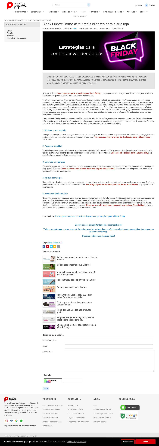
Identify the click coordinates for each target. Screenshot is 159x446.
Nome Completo (49, 340)
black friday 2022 (55, 243)
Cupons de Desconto (76, 414)
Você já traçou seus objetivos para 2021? (76, 280)
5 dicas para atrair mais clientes (72, 287)
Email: (45, 346)
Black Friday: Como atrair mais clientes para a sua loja (33, 20)
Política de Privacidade (51, 409)
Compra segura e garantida (53, 405)
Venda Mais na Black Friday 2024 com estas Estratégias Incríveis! (74, 296)
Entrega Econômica (75, 409)
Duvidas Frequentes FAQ (103, 409)
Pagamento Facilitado (76, 418)
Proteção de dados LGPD (52, 422)
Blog (95, 405)
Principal (7, 20)
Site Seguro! (129, 407)
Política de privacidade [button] (76, 442)
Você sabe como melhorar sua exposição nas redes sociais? (76, 273)
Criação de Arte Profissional (78, 422)
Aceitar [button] (145, 442)
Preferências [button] (128, 442)
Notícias (10, 35)
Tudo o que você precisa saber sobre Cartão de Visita (74, 303)
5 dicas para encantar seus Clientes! (74, 265)
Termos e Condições (50, 414)
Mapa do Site (48, 426)
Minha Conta (73, 405)
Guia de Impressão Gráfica (103, 414)
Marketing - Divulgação (16, 38)
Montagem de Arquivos (102, 418)
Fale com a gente (100, 422)
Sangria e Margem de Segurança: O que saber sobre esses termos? (75, 318)
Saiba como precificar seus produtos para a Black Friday (76, 326)
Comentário (47, 351)
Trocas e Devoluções (50, 418)
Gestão (10, 33)
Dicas (13, 20)
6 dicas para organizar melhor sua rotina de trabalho (77, 258)
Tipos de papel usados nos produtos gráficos (74, 311)
